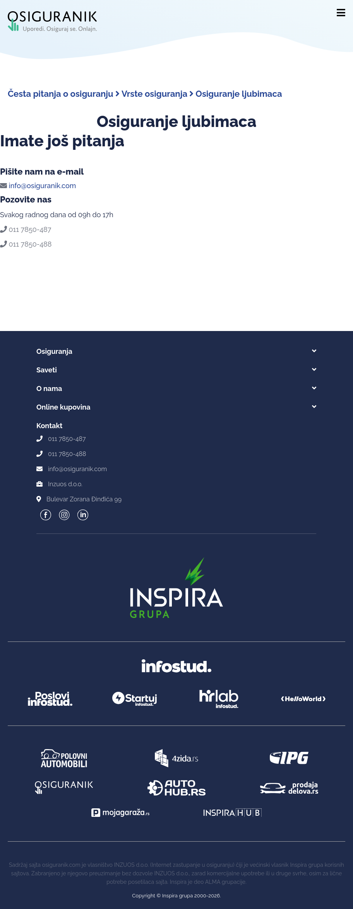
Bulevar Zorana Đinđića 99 (84, 499)
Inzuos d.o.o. (65, 484)
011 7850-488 (25, 244)
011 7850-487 (25, 229)
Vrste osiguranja (158, 94)
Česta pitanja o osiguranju (64, 94)
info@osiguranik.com (38, 186)
